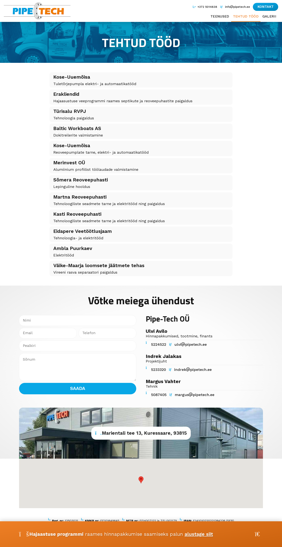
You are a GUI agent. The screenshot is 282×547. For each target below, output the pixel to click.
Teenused (218, 16)
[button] (265, 7)
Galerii (269, 16)
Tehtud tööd (245, 16)
